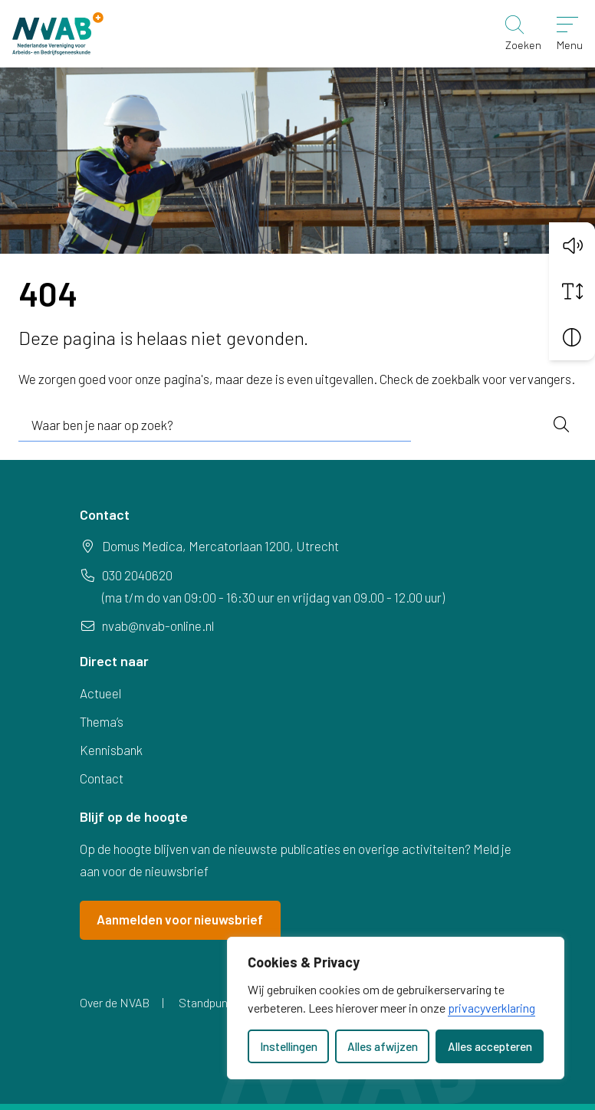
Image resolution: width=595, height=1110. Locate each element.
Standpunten (212, 1002)
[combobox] (214, 425)
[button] (572, 244)
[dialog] (395, 1008)
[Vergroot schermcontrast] (572, 336)
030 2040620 (137, 575)
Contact (101, 778)
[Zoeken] (523, 33)
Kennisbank (111, 749)
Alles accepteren (490, 1046)
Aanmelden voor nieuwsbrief (180, 919)
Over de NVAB (115, 1002)
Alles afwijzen (382, 1046)
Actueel (100, 693)
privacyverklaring (491, 1007)
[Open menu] (570, 33)
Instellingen (288, 1046)
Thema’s (101, 721)
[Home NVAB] (58, 33)
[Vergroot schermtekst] (572, 290)
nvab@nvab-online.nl (158, 625)
